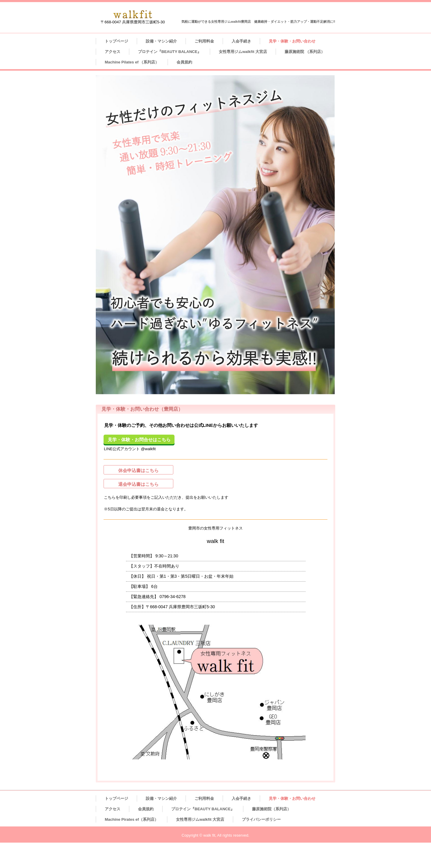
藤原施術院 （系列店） (305, 51)
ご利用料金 (204, 41)
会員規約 (184, 62)
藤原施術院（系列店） (271, 809)
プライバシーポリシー (261, 819)
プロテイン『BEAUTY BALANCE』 (169, 51)
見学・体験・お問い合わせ (292, 41)
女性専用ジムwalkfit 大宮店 (243, 51)
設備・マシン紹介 (161, 41)
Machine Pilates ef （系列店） (132, 62)
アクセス (112, 51)
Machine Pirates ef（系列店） (131, 819)
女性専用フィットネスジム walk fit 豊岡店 (133, 14)
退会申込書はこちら (138, 484)
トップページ (116, 41)
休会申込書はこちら (138, 470)
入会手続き (241, 41)
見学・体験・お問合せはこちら (139, 439)
